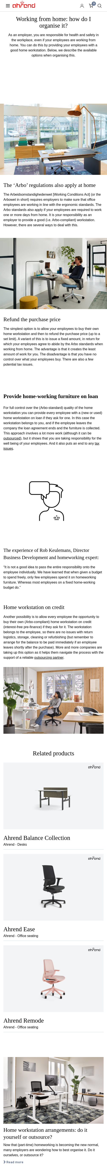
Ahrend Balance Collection (36, 837)
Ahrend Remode (23, 1020)
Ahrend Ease (19, 929)
